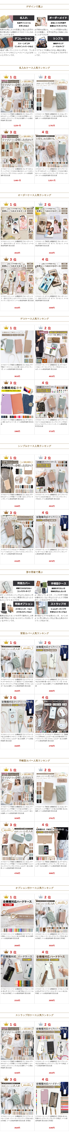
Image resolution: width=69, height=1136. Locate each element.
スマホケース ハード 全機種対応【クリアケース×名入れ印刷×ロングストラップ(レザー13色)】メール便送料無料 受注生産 (51, 1064)
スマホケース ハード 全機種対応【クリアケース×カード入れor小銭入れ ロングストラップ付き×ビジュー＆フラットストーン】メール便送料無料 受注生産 (51, 423)
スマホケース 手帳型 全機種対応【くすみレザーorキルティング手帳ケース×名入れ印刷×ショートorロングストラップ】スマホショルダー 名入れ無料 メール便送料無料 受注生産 (17, 810)
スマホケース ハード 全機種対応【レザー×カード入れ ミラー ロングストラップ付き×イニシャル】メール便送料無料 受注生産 (51, 367)
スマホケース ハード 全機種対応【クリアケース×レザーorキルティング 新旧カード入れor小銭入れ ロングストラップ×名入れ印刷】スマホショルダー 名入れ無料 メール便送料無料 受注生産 (17, 683)
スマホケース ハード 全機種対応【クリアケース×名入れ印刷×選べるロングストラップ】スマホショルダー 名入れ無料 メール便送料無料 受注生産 (51, 683)
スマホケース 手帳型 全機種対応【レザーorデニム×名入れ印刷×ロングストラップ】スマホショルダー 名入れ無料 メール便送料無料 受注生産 (51, 864)
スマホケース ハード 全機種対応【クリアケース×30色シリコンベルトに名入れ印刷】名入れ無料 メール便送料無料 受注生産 (17, 936)
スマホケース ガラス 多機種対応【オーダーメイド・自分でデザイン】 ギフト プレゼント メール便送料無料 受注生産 (51, 298)
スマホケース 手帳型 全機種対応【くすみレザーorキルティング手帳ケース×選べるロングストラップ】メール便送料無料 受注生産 (17, 497)
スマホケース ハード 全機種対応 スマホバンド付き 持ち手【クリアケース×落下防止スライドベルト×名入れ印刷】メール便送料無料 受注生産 (17, 991)
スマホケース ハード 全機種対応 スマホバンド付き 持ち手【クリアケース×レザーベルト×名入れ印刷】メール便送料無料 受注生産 (51, 991)
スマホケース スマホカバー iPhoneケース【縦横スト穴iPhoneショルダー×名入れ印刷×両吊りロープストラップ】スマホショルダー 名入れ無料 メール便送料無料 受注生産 (51, 738)
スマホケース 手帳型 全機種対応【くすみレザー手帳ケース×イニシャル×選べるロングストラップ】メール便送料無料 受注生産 (17, 367)
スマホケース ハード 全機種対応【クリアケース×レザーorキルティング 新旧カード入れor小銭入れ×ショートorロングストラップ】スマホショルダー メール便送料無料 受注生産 (51, 172)
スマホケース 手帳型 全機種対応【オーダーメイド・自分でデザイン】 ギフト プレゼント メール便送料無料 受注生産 (51, 244)
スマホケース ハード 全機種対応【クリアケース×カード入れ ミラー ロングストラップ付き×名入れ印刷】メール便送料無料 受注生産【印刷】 (51, 936)
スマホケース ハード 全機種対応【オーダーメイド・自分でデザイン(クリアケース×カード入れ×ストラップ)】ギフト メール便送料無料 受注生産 (17, 298)
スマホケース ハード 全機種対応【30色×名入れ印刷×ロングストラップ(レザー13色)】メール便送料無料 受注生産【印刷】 (51, 1118)
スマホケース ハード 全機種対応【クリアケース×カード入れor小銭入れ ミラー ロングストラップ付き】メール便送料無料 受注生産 (51, 497)
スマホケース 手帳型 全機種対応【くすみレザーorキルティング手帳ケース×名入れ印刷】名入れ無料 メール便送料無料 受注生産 (51, 116)
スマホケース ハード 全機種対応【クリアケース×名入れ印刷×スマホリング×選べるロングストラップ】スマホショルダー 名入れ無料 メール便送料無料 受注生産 (17, 738)
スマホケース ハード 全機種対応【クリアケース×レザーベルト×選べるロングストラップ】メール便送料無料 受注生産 (51, 552)
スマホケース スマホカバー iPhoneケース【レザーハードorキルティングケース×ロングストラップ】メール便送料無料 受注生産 (17, 552)
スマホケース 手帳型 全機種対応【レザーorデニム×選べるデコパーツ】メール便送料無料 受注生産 (17, 422)
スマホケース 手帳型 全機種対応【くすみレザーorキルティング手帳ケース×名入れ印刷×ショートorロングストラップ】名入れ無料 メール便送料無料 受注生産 (17, 117)
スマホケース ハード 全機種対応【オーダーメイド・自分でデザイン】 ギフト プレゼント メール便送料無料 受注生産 (17, 244)
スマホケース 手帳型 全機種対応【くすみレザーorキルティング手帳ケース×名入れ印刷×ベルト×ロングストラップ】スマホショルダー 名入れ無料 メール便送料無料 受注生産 (17, 865)
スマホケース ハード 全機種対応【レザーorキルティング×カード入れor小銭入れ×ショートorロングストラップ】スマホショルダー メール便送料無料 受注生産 (17, 172)
